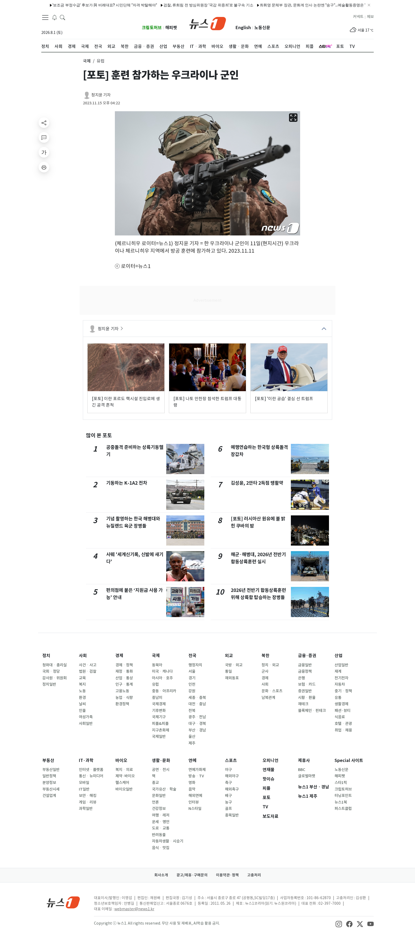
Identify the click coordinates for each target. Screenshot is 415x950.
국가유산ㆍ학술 (164, 789)
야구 (228, 769)
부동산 (48, 760)
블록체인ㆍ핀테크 (312, 710)
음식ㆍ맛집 (160, 847)
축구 (228, 782)
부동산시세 (51, 789)
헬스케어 (122, 782)
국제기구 (159, 717)
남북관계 (268, 697)
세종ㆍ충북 (197, 697)
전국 (192, 655)
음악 (191, 789)
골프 (228, 808)
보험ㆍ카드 (306, 684)
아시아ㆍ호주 (162, 678)
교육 (82, 678)
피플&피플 (160, 723)
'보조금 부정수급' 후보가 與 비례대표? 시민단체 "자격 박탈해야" (83, 5)
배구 (228, 795)
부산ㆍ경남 (197, 730)
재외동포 (232, 678)
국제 (156, 655)
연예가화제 (197, 769)
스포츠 (231, 760)
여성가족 (86, 717)
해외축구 (232, 789)
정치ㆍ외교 (270, 665)
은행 (301, 678)
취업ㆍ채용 (343, 730)
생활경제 (341, 704)
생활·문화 (161, 760)
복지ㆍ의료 (124, 769)
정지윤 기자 (101, 94)
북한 (265, 655)
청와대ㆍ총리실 (54, 665)
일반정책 (49, 776)
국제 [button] (87, 61)
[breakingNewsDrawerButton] (54, 17)
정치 (46, 655)
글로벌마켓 (306, 776)
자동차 (340, 684)
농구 (228, 802)
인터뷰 (193, 802)
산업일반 (341, 665)
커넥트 (358, 16)
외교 (229, 655)
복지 (82, 684)
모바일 (84, 782)
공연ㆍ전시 (160, 769)
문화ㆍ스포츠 (271, 691)
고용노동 (122, 691)
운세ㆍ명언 (160, 821)
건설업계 (49, 795)
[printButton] (44, 167)
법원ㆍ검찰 (87, 671)
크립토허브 (152, 27)
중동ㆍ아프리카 (164, 691)
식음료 (340, 717)
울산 (191, 736)
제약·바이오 (125, 776)
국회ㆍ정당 (51, 671)
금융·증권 (307, 655)
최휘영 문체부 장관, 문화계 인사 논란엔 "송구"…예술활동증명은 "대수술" (297, 5)
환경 (82, 697)
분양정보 (49, 782)
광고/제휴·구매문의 (192, 875)
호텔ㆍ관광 (343, 723)
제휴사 (304, 760)
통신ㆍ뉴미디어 (91, 776)
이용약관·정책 (227, 875)
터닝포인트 (343, 795)
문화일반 (159, 795)
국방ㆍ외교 (233, 665)
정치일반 (49, 684)
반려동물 (159, 834)
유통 (338, 697)
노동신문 (262, 27)
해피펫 (171, 27)
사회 (83, 655)
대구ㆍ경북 (197, 723)
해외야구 (232, 776)
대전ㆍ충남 (197, 704)
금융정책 (305, 671)
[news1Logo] (63, 902)
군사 (264, 671)
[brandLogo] (208, 23)
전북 (191, 710)
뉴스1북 (341, 802)
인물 (82, 710)
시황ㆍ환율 (306, 697)
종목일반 (232, 815)
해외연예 (195, 795)
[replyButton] (44, 137)
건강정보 (159, 808)
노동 (82, 691)
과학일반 (86, 808)
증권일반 (305, 691)
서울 (191, 671)
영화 (191, 782)
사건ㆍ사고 (87, 665)
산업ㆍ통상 (124, 678)
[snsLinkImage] (339, 923)
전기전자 (341, 678)
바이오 (121, 760)
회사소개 (161, 875)
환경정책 (122, 704)
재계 (338, 671)
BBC (301, 769)
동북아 (157, 665)
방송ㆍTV (196, 776)
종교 (155, 782)
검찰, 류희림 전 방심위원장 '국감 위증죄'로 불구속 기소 (187, 5)
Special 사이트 (349, 760)
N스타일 (194, 808)
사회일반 (86, 723)
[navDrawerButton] (45, 17)
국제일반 (159, 736)
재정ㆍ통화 (124, 671)
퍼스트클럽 (343, 808)
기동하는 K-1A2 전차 (126, 483)
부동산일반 (51, 769)
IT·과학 (86, 760)
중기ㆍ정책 (343, 691)
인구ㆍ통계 (124, 684)
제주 (191, 743)
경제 (119, 655)
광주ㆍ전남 (197, 717)
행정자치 (195, 665)
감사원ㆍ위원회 (54, 678)
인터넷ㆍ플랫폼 (91, 769)
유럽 (155, 684)
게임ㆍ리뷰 (87, 802)
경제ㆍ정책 (124, 665)
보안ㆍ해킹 (87, 795)
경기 (191, 678)
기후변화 (159, 710)
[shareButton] (44, 122)
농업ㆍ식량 (124, 697)
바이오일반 (124, 789)
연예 (192, 760)
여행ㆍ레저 (160, 815)
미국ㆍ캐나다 (162, 671)
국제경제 (159, 704)
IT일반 (84, 789)
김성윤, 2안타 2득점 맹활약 (257, 483)
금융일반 (305, 665)
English (243, 27)
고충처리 (254, 875)
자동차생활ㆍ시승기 (167, 841)
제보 (370, 16)
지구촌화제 (160, 730)
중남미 (157, 697)
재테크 (303, 704)
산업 (338, 655)
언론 (155, 802)
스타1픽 (341, 782)
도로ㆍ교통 (160, 828)
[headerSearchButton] (62, 17)
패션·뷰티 (342, 710)
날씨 (82, 704)
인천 (191, 684)
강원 (191, 691)
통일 (228, 671)
